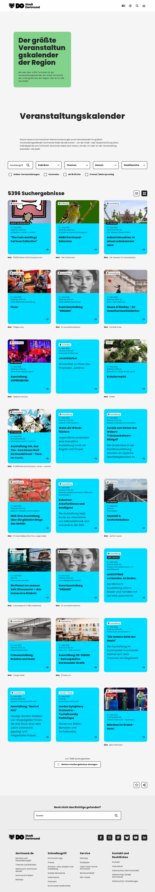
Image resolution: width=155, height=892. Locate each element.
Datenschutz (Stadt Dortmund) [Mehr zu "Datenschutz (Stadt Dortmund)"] (121, 875)
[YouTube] (136, 838)
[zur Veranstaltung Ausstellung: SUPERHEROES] (29, 366)
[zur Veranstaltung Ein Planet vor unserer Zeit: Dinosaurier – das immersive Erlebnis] (29, 575)
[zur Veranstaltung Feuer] (29, 297)
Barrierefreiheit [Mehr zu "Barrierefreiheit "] (87, 873)
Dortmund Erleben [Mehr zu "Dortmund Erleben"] (24, 875)
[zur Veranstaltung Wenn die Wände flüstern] (77, 436)
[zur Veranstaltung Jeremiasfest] (77, 366)
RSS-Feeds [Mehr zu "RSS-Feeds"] (85, 877)
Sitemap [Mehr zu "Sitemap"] (84, 858)
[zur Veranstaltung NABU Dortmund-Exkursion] (77, 227)
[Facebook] (101, 838)
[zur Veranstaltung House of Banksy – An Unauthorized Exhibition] (125, 297)
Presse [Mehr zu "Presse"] (51, 862)
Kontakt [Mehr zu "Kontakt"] (116, 862)
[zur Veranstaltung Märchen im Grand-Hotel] (125, 715)
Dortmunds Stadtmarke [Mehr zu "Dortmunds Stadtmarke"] (59, 885)
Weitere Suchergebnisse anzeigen (77, 764)
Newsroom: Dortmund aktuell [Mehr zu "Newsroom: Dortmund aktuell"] (26, 870)
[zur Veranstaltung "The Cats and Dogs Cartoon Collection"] (29, 227)
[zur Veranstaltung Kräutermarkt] (125, 366)
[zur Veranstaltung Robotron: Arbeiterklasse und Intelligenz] (77, 506)
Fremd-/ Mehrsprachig (100, 174)
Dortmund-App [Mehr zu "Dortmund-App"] (55, 858)
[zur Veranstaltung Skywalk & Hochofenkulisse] (125, 506)
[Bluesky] (127, 838)
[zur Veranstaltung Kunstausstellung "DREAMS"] (77, 297)
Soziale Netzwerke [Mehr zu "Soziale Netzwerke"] (56, 873)
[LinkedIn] (144, 838)
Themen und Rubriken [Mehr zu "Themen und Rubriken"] (26, 864)
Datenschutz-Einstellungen (125, 881)
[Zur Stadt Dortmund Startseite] (24, 5)
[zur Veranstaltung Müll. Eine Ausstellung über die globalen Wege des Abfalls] (29, 506)
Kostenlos (52, 174)
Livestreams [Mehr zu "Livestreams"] (53, 877)
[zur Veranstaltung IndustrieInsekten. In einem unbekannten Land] (125, 227)
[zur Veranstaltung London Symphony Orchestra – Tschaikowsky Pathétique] (77, 715)
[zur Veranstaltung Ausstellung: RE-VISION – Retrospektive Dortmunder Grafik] (77, 645)
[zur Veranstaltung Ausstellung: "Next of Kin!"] (29, 715)
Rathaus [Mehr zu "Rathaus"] (19, 879)
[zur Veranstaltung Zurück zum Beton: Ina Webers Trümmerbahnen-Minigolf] (125, 436)
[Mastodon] (118, 838)
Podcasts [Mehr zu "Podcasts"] (52, 881)
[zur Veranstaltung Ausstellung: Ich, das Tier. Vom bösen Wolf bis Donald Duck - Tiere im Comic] (29, 436)
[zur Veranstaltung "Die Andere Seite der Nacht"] (125, 645)
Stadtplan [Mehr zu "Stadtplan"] (84, 862)
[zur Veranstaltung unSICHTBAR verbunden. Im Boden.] (125, 575)
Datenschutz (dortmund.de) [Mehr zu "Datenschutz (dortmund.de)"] (125, 870)
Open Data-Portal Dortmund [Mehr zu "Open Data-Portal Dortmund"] (88, 867)
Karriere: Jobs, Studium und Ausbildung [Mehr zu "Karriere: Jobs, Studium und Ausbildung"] (60, 867)
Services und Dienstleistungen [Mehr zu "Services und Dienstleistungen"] (23, 859)
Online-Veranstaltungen (24, 174)
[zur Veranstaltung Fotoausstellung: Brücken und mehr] (29, 645)
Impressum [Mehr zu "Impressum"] (117, 866)
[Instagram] (109, 838)
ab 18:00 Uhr (72, 174)
